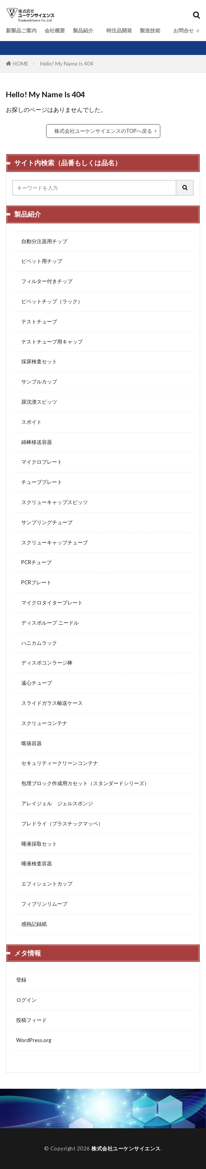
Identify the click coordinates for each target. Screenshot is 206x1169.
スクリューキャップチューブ (52, 542)
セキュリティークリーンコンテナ (57, 763)
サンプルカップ (36, 381)
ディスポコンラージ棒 (44, 662)
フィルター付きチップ (44, 281)
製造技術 (150, 30)
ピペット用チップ (39, 261)
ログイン (26, 1000)
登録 (21, 979)
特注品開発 (116, 30)
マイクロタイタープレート (49, 602)
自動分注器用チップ (41, 241)
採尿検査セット (36, 361)
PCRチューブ (34, 562)
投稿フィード (31, 1020)
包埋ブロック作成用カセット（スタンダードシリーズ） (82, 783)
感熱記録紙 (31, 924)
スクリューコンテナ (41, 723)
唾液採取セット (36, 843)
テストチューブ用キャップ (49, 341)
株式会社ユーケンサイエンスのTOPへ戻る (103, 131)
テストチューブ (36, 321)
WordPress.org (33, 1040)
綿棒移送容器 (34, 442)
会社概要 (55, 30)
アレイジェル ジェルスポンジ (54, 803)
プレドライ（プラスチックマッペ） (59, 823)
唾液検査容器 (34, 863)
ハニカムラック (36, 643)
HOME (20, 63)
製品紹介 (83, 30)
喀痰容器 (29, 743)
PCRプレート (34, 582)
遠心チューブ (34, 683)
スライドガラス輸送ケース (49, 703)
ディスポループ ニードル (47, 622)
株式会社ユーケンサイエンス (126, 1148)
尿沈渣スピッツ (36, 401)
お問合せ (181, 30)
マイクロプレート (39, 462)
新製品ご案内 (21, 30)
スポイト (29, 422)
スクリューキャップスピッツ (52, 502)
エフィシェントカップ (44, 883)
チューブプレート (39, 482)
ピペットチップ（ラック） (49, 301)
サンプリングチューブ (44, 522)
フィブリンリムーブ (41, 904)
